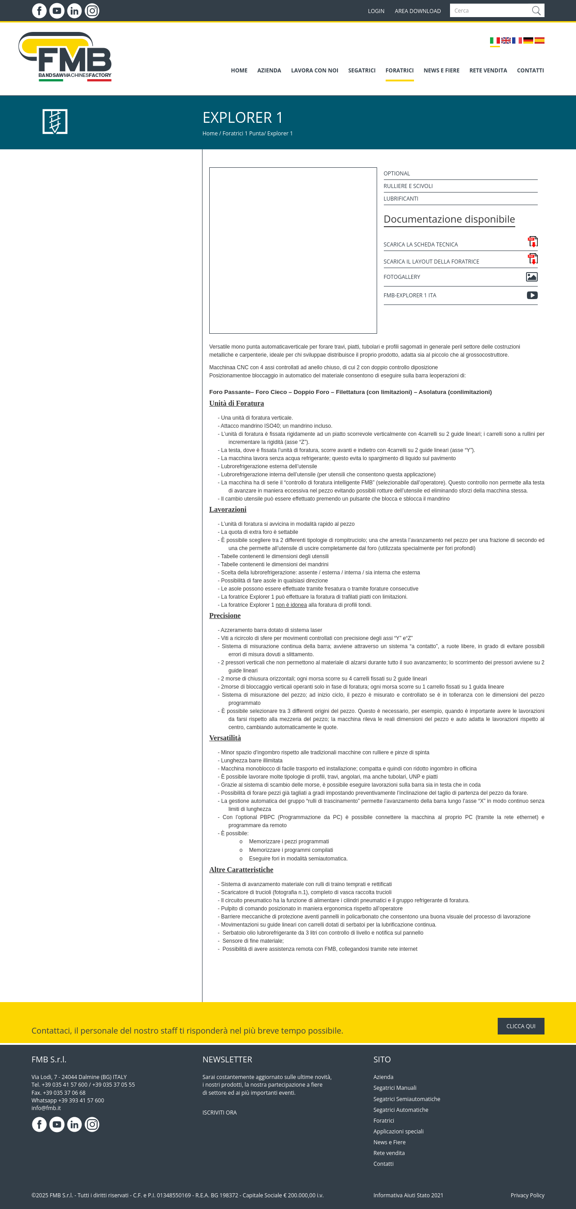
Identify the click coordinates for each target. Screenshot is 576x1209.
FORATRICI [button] (400, 70)
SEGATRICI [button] (362, 70)
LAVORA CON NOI (314, 70)
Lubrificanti (401, 198)
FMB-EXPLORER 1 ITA (461, 295)
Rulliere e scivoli (408, 186)
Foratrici (384, 1120)
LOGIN (376, 11)
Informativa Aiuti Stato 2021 (409, 1195)
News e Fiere (389, 1142)
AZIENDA (269, 70)
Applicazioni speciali (398, 1131)
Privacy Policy (527, 1195)
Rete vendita (389, 1153)
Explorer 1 (280, 133)
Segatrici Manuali (395, 1088)
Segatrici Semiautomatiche (407, 1099)
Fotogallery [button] (461, 277)
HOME (239, 70)
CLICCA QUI (521, 1026)
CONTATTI (530, 70)
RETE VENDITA (488, 70)
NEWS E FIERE (442, 70)
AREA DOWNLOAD (418, 11)
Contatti (384, 1164)
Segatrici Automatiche (401, 1110)
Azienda (383, 1077)
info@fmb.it (46, 1108)
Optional (397, 173)
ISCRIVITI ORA (219, 1112)
